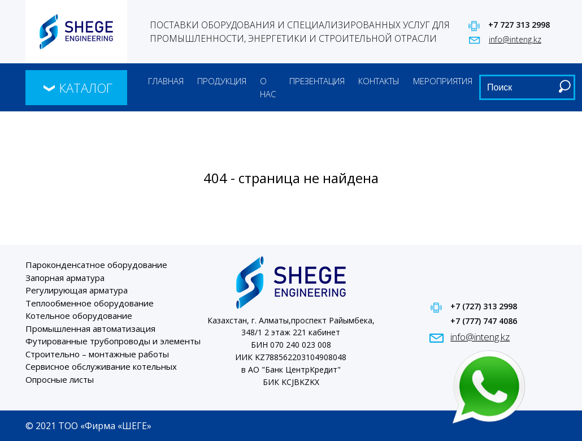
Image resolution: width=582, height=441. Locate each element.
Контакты (378, 81)
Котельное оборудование (78, 315)
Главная (166, 81)
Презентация (317, 81)
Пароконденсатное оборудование (96, 264)
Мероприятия (442, 81)
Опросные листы (59, 379)
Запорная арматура (65, 277)
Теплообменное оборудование (89, 303)
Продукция (221, 81)
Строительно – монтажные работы (97, 354)
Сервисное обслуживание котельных (101, 366)
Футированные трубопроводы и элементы (113, 341)
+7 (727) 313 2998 (483, 306)
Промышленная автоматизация (90, 328)
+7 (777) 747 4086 (483, 320)
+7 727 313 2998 (519, 24)
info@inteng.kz (515, 39)
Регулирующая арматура (76, 290)
